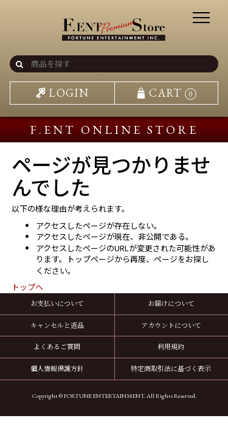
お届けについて (171, 303)
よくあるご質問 (56, 346)
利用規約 (170, 346)
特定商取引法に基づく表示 (171, 368)
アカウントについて (171, 325)
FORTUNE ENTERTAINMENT (104, 396)
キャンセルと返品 (57, 325)
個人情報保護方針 (57, 368)
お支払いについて (57, 303)
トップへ (27, 287)
